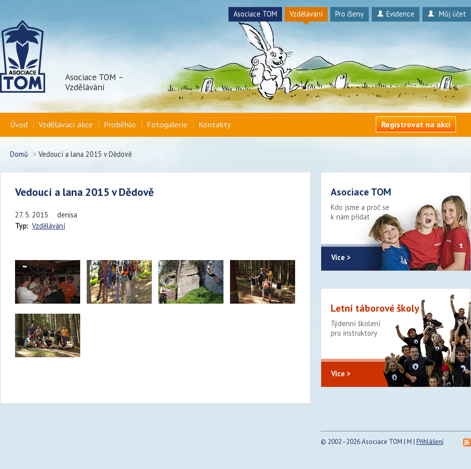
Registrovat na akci (415, 124)
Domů (19, 154)
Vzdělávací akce (66, 124)
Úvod (19, 124)
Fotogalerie (167, 124)
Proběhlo (120, 124)
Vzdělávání (306, 14)
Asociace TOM (255, 14)
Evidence (395, 14)
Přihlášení (429, 441)
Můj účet (446, 14)
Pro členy (349, 14)
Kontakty (214, 124)
